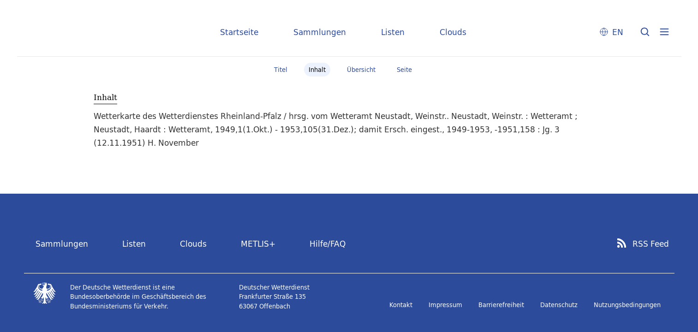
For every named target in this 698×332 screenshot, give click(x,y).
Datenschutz (559, 305)
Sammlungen (319, 32)
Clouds (453, 32)
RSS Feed (650, 244)
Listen (393, 32)
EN (617, 32)
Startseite (239, 32)
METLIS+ (258, 243)
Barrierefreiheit (501, 305)
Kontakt (400, 305)
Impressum (445, 305)
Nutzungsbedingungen (627, 305)
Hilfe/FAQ (328, 243)
